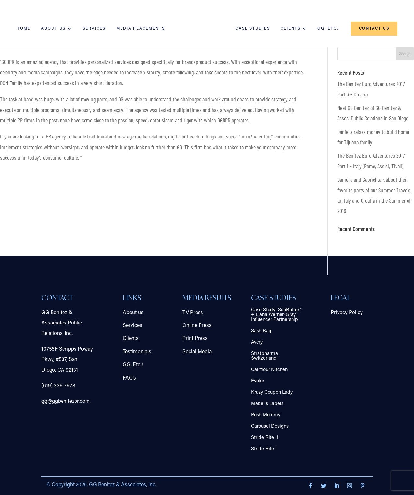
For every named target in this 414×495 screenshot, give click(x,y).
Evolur (257, 381)
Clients (291, 29)
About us (53, 29)
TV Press (192, 312)
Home (23, 29)
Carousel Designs (270, 426)
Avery (257, 342)
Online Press (197, 325)
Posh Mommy (265, 415)
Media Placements (140, 29)
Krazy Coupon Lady (272, 392)
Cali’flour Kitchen (269, 370)
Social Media (197, 352)
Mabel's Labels (267, 404)
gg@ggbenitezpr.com (65, 401)
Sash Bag (261, 331)
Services (94, 29)
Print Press (195, 338)
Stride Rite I (264, 449)
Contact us (374, 29)
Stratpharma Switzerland (264, 356)
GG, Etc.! (328, 29)
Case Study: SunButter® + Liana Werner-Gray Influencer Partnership (276, 315)
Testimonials (137, 352)
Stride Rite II (264, 437)
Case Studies (253, 29)
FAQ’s (129, 378)
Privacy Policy (347, 312)
